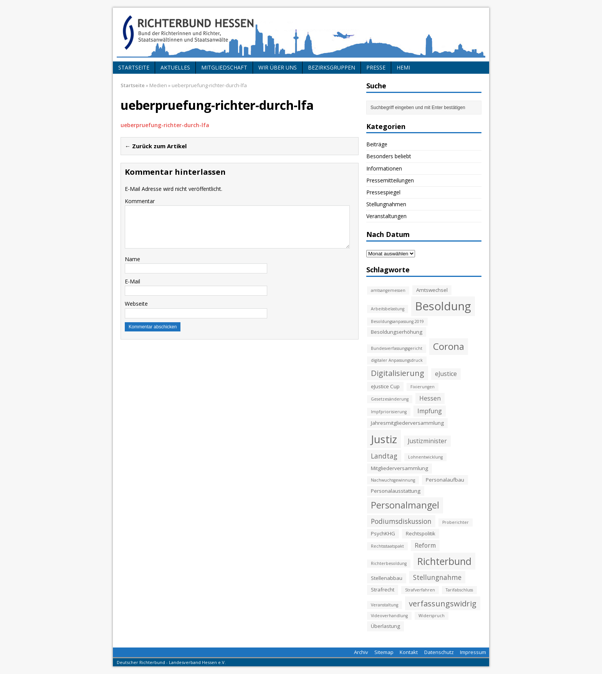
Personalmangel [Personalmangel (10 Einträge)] (405, 505)
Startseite (133, 67)
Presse (375, 67)
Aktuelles (175, 67)
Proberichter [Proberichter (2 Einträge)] (455, 522)
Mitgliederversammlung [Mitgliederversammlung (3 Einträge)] (399, 468)
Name (132, 259)
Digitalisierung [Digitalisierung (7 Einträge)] (397, 373)
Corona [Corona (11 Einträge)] (448, 346)
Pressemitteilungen (390, 180)
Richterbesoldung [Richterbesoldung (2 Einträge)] (389, 563)
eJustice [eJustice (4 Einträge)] (446, 373)
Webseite (136, 303)
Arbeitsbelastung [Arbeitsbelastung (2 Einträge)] (387, 308)
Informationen (384, 168)
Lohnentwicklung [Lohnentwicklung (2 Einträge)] (425, 457)
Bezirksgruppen (331, 67)
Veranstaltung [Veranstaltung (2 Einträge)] (384, 605)
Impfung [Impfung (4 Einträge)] (429, 411)
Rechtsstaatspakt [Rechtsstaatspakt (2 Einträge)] (387, 546)
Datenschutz (439, 652)
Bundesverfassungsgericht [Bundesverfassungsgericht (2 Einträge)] (396, 348)
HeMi (403, 67)
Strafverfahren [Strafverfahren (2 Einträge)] (420, 590)
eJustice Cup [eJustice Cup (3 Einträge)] (385, 386)
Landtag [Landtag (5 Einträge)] (384, 455)
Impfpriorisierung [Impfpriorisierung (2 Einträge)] (389, 411)
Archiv (361, 652)
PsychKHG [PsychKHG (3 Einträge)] (383, 533)
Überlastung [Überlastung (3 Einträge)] (385, 626)
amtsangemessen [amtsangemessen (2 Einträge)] (388, 290)
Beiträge (376, 144)
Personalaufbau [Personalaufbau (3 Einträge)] (445, 479)
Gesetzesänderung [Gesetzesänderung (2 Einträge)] (389, 399)
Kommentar (140, 201)
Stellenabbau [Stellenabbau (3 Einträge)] (386, 578)
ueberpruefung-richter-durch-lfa (165, 125)
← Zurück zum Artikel (156, 146)
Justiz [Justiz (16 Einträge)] (384, 439)
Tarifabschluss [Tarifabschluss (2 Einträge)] (459, 590)
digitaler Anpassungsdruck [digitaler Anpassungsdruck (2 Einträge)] (397, 360)
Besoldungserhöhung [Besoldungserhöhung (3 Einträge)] (396, 331)
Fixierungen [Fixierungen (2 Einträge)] (422, 386)
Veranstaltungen (386, 216)
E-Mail (132, 281)
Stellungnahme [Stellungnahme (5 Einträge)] (437, 577)
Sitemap (384, 652)
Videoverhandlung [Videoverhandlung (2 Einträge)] (389, 615)
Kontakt (409, 652)
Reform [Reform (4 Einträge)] (425, 545)
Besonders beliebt (388, 156)
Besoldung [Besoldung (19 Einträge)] (443, 306)
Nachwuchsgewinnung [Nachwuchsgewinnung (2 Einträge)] (393, 480)
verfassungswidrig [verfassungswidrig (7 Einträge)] (442, 603)
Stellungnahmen (386, 204)
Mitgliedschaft (224, 67)
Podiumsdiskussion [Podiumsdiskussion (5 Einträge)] (401, 521)
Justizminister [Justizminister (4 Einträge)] (427, 441)
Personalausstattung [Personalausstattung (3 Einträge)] (395, 490)
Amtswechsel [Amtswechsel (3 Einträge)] (432, 289)
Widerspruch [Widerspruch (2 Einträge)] (431, 615)
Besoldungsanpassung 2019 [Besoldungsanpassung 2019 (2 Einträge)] (397, 321)
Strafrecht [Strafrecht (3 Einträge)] (382, 589)
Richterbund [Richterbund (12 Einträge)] (444, 561)
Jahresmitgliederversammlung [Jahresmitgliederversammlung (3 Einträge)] (407, 422)
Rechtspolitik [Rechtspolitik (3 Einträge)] (420, 533)
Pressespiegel (383, 192)
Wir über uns (277, 67)
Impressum (473, 652)
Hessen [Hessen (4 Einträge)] (430, 398)
